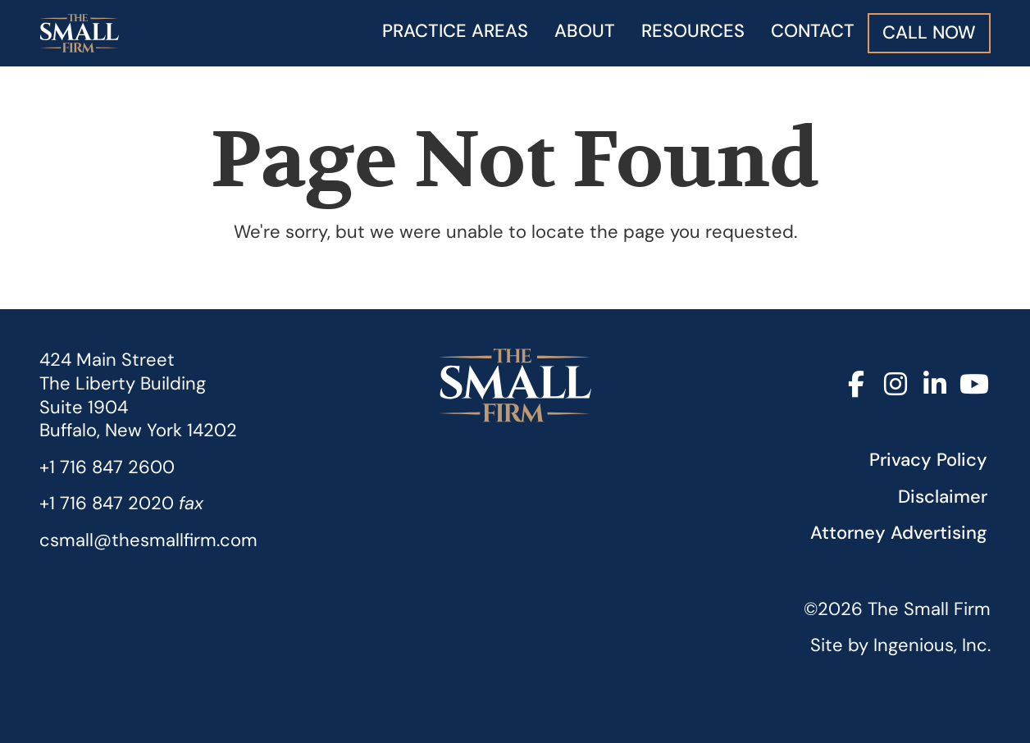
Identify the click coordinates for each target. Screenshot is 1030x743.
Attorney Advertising (898, 533)
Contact (813, 31)
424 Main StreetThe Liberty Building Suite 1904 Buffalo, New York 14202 (138, 395)
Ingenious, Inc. (932, 645)
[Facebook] (856, 384)
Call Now (929, 32)
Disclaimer (942, 496)
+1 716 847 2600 (107, 467)
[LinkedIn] (934, 384)
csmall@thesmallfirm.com (148, 540)
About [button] (584, 31)
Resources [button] (693, 31)
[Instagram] (895, 384)
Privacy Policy (928, 460)
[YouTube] (974, 384)
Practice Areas (455, 31)
